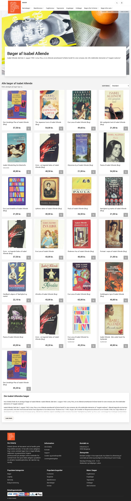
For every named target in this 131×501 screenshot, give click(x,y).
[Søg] (117, 3)
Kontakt (47, 450)
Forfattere (116, 11)
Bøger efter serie (106, 8)
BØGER (24, 2)
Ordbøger (79, 8)
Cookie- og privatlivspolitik (52, 456)
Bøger (109, 11)
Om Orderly (48, 447)
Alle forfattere (91, 486)
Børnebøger (26, 8)
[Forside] (14, 7)
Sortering (106, 86)
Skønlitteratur (38, 8)
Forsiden (104, 11)
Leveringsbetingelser (51, 458)
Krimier (49, 486)
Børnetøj (10, 480)
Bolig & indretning (13, 483)
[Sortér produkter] (119, 86)
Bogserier (50, 477)
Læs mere (9, 418)
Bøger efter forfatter (90, 8)
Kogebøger (69, 8)
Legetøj (9, 477)
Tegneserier (60, 8)
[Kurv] (122, 3)
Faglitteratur (50, 8)
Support (47, 453)
